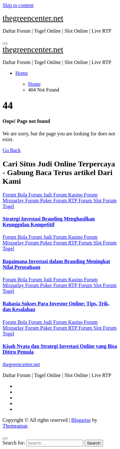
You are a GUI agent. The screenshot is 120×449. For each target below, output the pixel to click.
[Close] (5, 438)
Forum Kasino (68, 194)
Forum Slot (90, 200)
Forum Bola (15, 194)
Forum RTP (65, 200)
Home (21, 73)
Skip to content (18, 5)
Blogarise (81, 420)
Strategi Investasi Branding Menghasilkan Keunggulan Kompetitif (49, 221)
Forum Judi (40, 194)
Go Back (11, 150)
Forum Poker (39, 200)
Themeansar (15, 426)
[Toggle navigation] (5, 43)
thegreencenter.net (33, 18)
